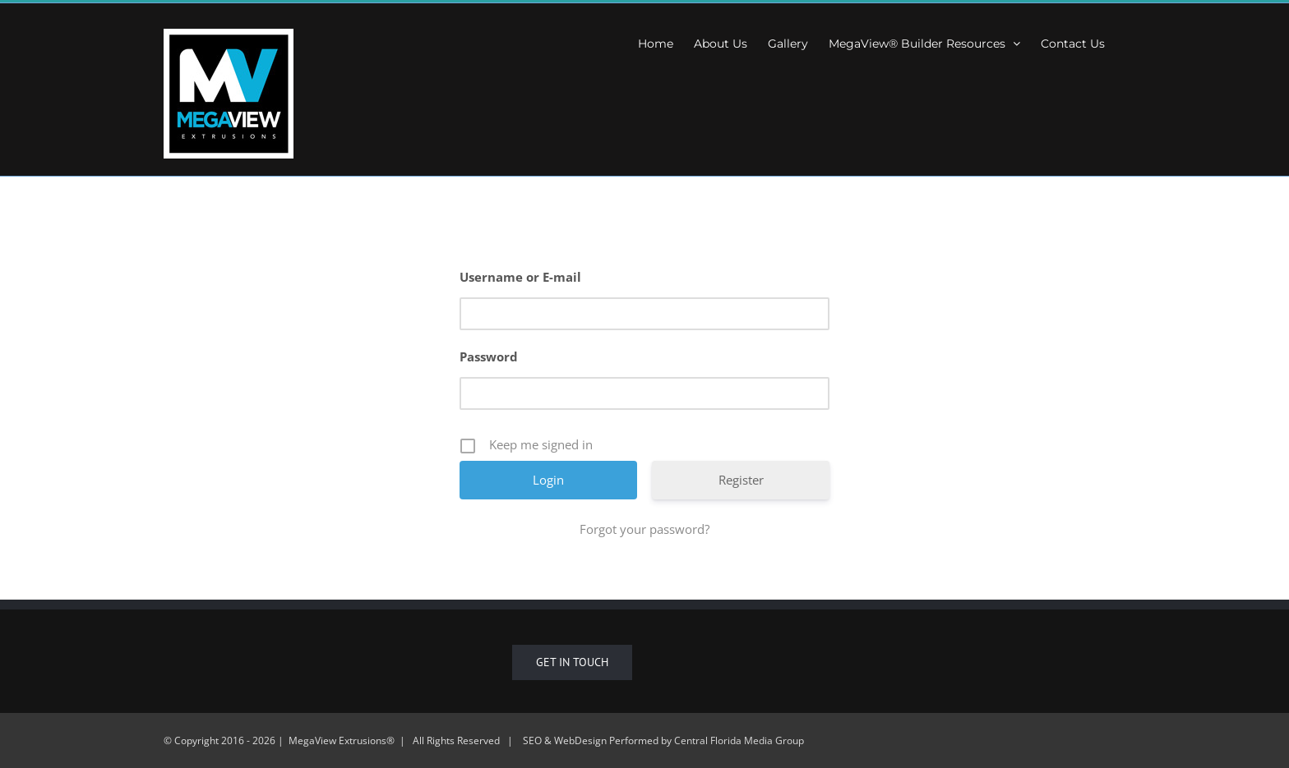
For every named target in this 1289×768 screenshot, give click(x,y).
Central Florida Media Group (739, 740)
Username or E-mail (520, 277)
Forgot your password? (644, 529)
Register (741, 479)
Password (489, 356)
